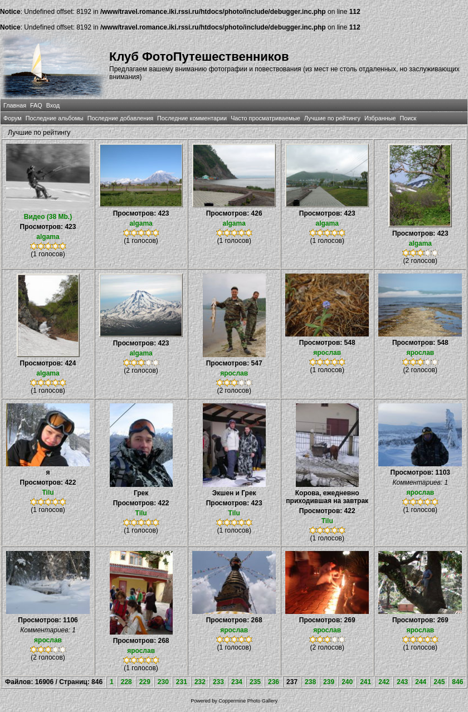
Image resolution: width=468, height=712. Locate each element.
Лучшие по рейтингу (332, 118)
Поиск (407, 118)
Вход (53, 105)
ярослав (234, 373)
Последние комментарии (192, 118)
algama (47, 237)
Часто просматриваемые (265, 118)
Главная (14, 105)
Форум (12, 118)
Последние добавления (120, 118)
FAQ (36, 105)
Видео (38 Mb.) (48, 217)
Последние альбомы (55, 118)
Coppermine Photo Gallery (247, 701)
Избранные (380, 118)
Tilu (47, 492)
